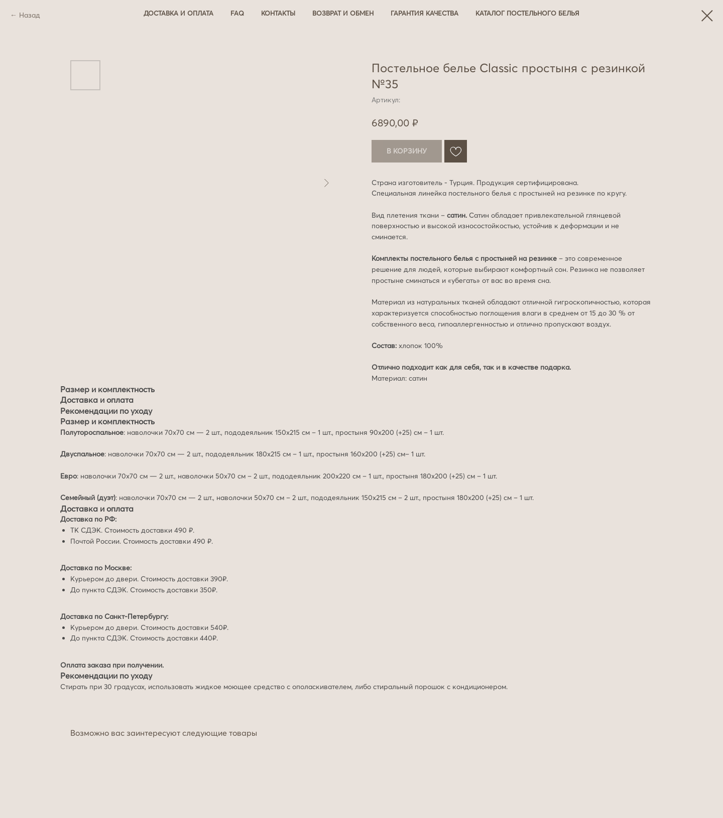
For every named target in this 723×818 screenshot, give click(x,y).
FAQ (237, 13)
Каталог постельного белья (527, 13)
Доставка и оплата (178, 13)
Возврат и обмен (343, 13)
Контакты (278, 13)
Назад (29, 15)
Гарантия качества (424, 13)
